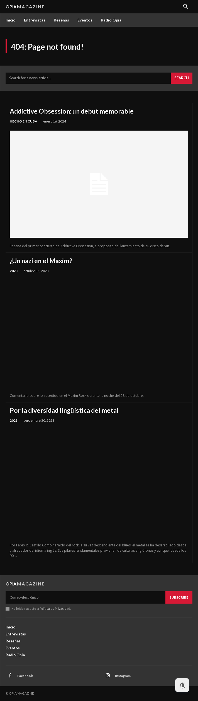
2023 (14, 271)
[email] (85, 597)
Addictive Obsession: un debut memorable (72, 111)
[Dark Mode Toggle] (182, 685)
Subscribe (179, 597)
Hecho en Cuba (23, 121)
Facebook (25, 676)
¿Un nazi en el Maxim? (41, 261)
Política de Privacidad (55, 608)
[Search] (181, 78)
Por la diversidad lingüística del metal (64, 410)
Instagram (123, 676)
